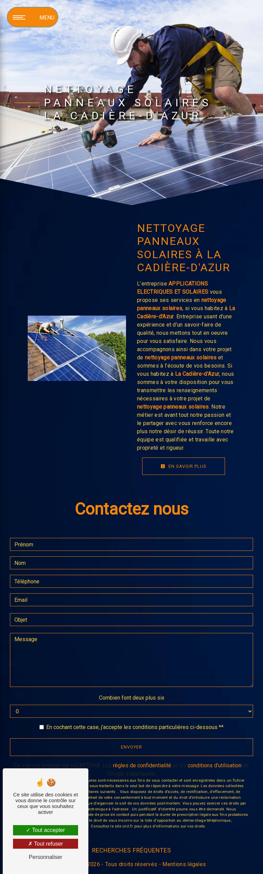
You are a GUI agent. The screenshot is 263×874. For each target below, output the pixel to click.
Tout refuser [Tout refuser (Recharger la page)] (45, 844)
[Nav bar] (32, 17)
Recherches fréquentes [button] (131, 850)
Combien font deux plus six (131, 697)
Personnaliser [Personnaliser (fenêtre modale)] (45, 857)
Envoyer (131, 747)
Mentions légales (183, 864)
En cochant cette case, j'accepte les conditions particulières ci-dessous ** (135, 727)
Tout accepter (45, 830)
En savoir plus (183, 466)
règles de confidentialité (142, 765)
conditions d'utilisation (214, 765)
